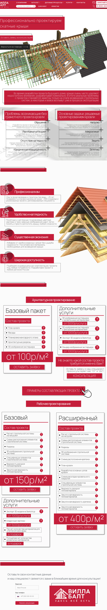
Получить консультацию (26, 603)
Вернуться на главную (11, 47)
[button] (27, 367)
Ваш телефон (19, 593)
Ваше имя (18, 584)
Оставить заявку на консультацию (17, 37)
